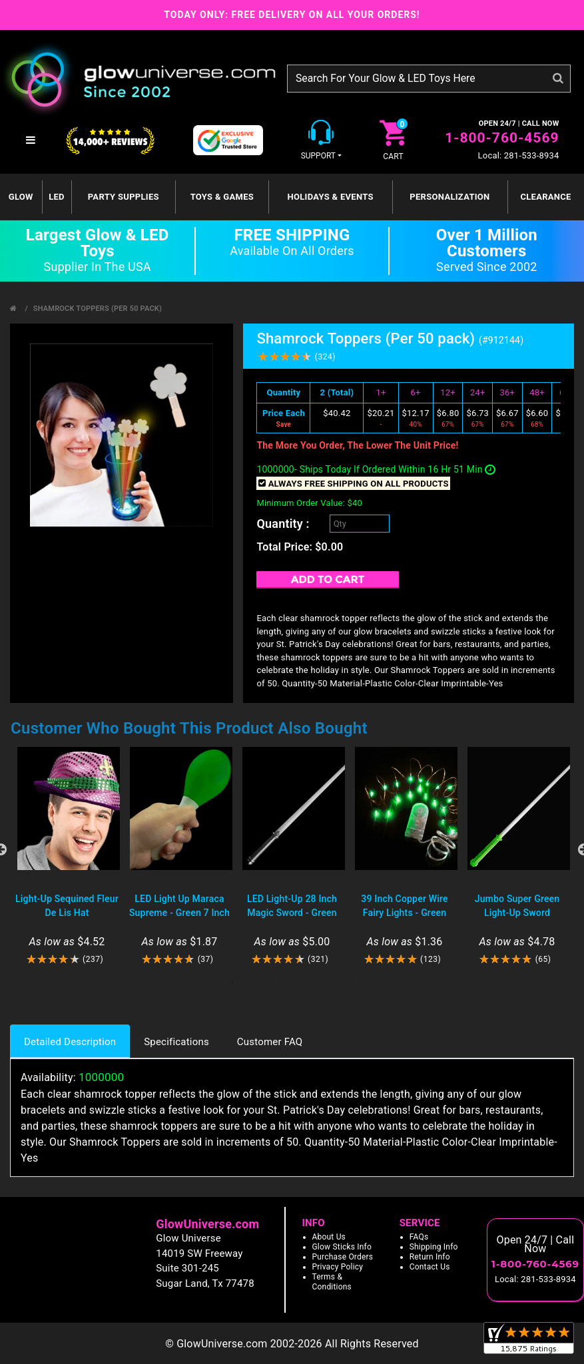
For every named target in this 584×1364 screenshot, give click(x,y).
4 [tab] (292, 982)
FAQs (419, 1237)
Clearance (545, 197)
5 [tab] (312, 982)
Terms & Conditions (332, 1281)
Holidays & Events (330, 197)
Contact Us (430, 1266)
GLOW (21, 197)
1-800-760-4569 (502, 138)
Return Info (430, 1256)
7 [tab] (352, 982)
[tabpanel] (67, 856)
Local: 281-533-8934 (518, 155)
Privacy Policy (338, 1266)
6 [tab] (332, 982)
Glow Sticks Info (342, 1246)
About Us (329, 1237)
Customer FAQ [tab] (269, 1042)
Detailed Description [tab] (70, 1042)
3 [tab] (272, 982)
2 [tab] (252, 982)
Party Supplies (123, 197)
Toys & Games (222, 197)
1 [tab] (232, 982)
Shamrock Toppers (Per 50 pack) (97, 308)
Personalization (449, 197)
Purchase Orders (343, 1256)
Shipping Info (434, 1246)
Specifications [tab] (176, 1042)
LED (57, 197)
